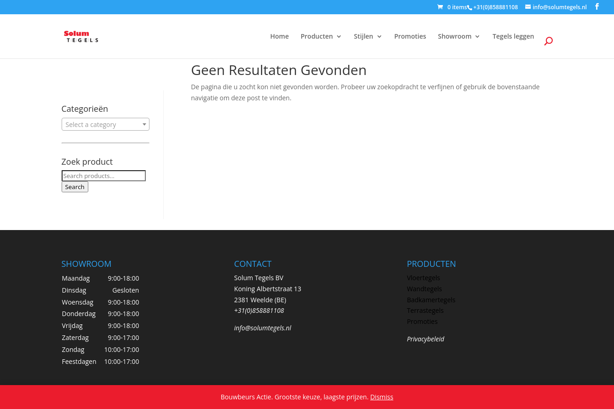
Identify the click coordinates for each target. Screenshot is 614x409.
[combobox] (106, 124)
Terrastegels (425, 310)
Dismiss (381, 396)
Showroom (454, 36)
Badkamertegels (431, 299)
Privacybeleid (425, 338)
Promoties (410, 36)
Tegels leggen (513, 36)
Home (279, 36)
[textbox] (105, 124)
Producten (317, 36)
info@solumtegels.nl (262, 327)
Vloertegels (423, 277)
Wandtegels (424, 288)
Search (75, 187)
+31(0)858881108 (259, 310)
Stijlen (363, 36)
